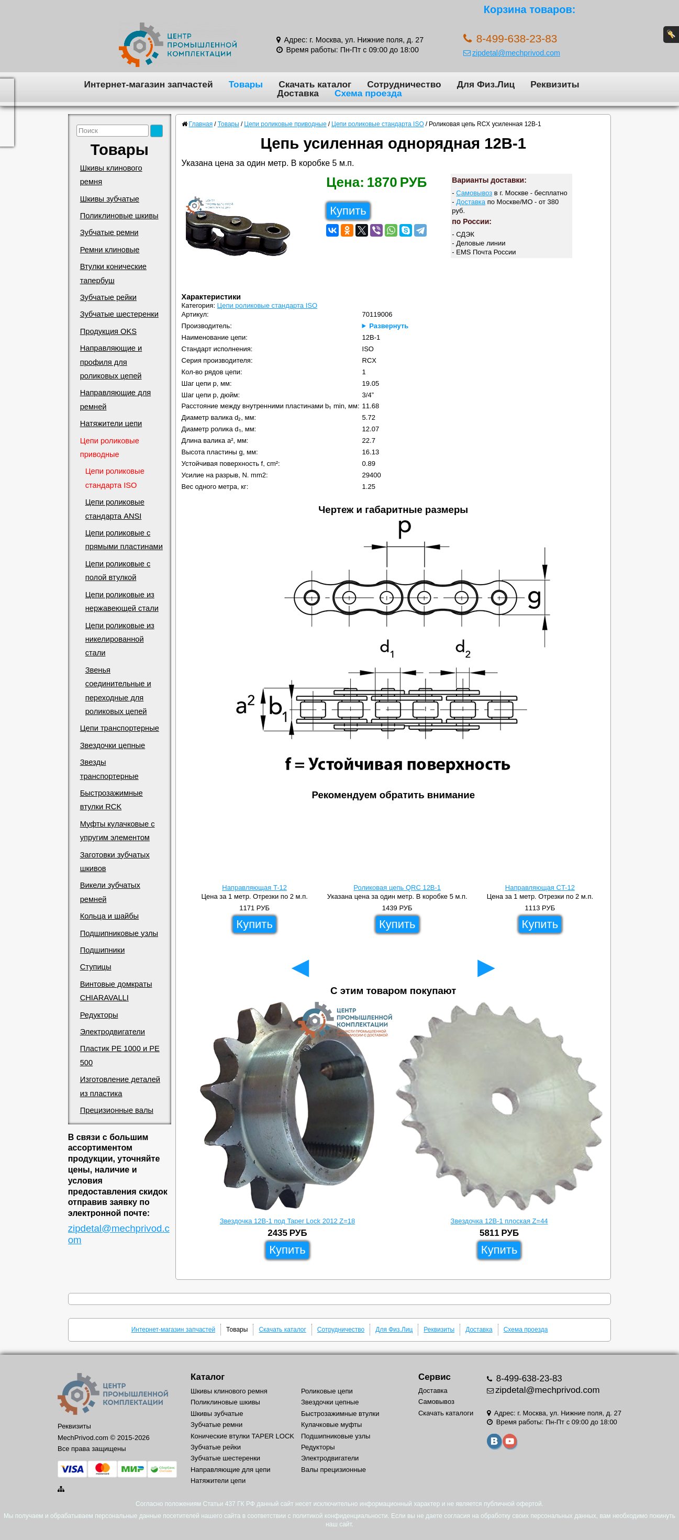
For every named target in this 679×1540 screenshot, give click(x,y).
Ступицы (96, 967)
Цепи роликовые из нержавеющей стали (122, 601)
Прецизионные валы (116, 1110)
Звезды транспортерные (109, 769)
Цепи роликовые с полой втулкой (118, 571)
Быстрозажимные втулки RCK (111, 800)
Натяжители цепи (111, 423)
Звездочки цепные (113, 745)
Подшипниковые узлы (119, 933)
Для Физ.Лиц (486, 84)
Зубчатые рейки (108, 297)
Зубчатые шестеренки (119, 314)
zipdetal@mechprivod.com (511, 53)
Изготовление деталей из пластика (120, 1086)
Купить (348, 210)
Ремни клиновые (110, 249)
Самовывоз (474, 193)
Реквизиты (554, 84)
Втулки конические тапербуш (113, 273)
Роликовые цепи (327, 1391)
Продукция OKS (108, 331)
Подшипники (102, 950)
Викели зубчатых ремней (110, 892)
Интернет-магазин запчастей (148, 84)
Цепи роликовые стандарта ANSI (114, 509)
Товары (246, 84)
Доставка (298, 93)
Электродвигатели (112, 1032)
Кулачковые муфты (331, 1425)
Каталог (208, 1377)
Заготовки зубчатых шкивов (115, 862)
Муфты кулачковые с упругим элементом (117, 831)
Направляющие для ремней (115, 399)
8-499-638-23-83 (528, 1378)
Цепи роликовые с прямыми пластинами (124, 540)
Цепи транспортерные (119, 728)
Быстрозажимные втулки (340, 1414)
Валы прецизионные (333, 1470)
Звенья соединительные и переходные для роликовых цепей (118, 691)
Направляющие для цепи (231, 1470)
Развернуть (388, 326)
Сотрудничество (404, 84)
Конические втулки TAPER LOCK (242, 1436)
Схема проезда (368, 93)
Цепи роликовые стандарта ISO (114, 478)
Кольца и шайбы (109, 916)
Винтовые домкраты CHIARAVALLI (116, 991)
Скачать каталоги (445, 1413)
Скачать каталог (315, 84)
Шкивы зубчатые (109, 199)
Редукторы (99, 1015)
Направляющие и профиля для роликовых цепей (111, 362)
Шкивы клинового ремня (111, 175)
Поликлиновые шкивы (119, 215)
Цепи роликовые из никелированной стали (119, 639)
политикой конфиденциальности (340, 1516)
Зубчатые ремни (109, 232)
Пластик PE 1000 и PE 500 (120, 1055)
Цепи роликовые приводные (109, 448)
